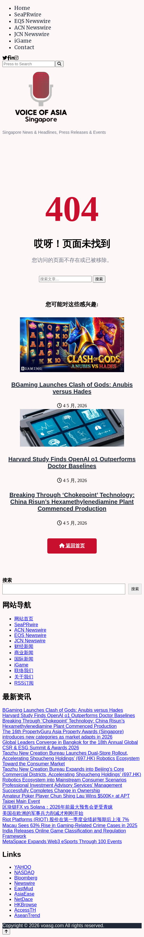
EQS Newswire (32, 21)
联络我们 (23, 670)
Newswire (24, 883)
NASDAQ (24, 872)
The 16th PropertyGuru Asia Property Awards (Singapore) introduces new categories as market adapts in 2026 (63, 734)
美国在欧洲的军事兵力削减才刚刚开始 (42, 813)
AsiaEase (24, 893)
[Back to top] (6, 931)
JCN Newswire (31, 34)
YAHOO (22, 867)
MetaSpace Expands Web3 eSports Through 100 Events (62, 841)
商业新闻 (23, 652)
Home (22, 8)
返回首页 (72, 545)
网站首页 (23, 618)
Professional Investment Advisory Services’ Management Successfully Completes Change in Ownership (62, 788)
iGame (23, 41)
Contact (24, 47)
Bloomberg (25, 877)
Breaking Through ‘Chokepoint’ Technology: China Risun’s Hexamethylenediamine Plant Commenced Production (72, 502)
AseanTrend (27, 915)
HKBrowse (25, 904)
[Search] (59, 64)
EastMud (23, 888)
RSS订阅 (24, 683)
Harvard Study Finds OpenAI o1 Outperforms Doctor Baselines (72, 462)
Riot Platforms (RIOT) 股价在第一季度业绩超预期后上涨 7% (65, 819)
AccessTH (25, 910)
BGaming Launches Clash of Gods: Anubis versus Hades (72, 388)
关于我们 (23, 676)
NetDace (23, 899)
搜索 (7, 580)
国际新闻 (23, 658)
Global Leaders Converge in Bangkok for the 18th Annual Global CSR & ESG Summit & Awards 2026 (70, 745)
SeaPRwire (27, 14)
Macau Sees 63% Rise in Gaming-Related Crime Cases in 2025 (69, 825)
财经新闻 (23, 646)
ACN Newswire (32, 27)
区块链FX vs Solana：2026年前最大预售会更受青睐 (57, 806)
